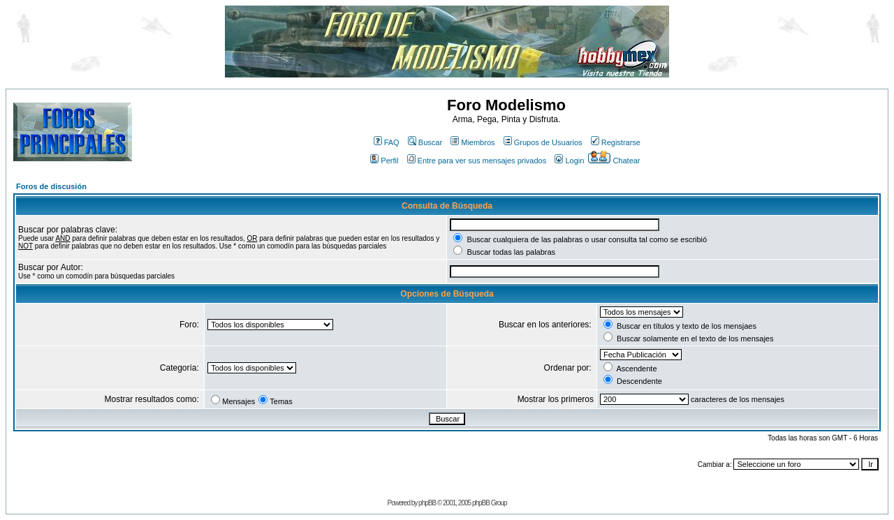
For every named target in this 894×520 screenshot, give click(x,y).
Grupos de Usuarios (543, 142)
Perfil (384, 160)
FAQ (387, 142)
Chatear (614, 160)
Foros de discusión (51, 186)
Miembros (472, 142)
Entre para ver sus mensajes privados (477, 160)
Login (569, 160)
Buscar (425, 142)
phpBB (427, 503)
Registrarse (615, 142)
